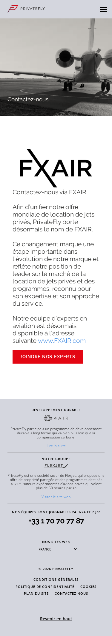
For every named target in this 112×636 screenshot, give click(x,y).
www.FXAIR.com (62, 340)
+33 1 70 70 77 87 (56, 521)
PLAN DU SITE (36, 593)
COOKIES (88, 586)
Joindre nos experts (48, 356)
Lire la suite (56, 445)
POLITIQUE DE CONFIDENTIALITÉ (45, 586)
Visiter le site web (56, 496)
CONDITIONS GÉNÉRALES (56, 579)
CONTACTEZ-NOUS (71, 593)
